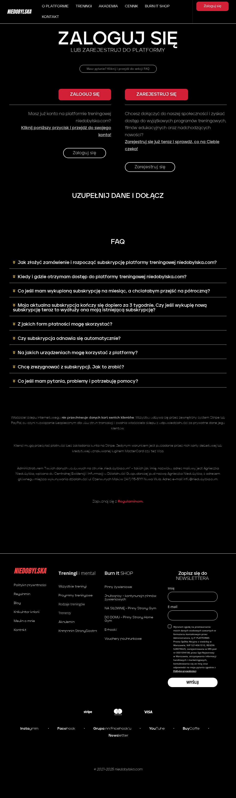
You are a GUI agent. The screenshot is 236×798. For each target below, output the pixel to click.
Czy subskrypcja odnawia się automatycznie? (69, 338)
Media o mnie (24, 621)
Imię (171, 588)
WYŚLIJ (192, 682)
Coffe (191, 729)
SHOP (119, 573)
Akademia (66, 622)
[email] (193, 615)
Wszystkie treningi (73, 586)
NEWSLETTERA (192, 576)
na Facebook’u (112, 729)
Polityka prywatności (30, 585)
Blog (17, 603)
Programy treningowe (76, 595)
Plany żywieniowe (118, 587)
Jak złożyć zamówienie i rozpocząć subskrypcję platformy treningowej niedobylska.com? (117, 262)
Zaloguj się (212, 6)
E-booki (111, 629)
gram (29, 729)
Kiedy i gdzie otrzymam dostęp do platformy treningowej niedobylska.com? (102, 277)
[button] (85, 94)
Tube (156, 729)
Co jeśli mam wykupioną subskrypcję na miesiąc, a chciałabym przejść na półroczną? (114, 291)
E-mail (172, 606)
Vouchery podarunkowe (123, 638)
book (66, 729)
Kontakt (20, 630)
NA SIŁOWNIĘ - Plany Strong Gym (130, 608)
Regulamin (22, 594)
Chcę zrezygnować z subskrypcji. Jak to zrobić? (71, 367)
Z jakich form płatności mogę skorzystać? (65, 324)
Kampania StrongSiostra (78, 631)
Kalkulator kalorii (26, 612)
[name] (193, 597)
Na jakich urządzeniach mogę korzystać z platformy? (78, 353)
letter (118, 735)
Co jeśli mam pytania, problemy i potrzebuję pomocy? (78, 381)
